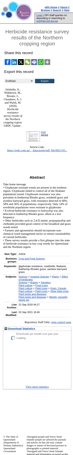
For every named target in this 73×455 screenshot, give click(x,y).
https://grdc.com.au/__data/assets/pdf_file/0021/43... (37, 150)
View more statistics (37, 386)
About (64, 7)
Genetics (46, 282)
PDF (43, 132)
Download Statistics (19, 328)
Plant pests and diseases (32, 294)
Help (66, 10)
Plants (55, 276)
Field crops (41, 288)
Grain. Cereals (58, 288)
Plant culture (26, 285)
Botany (34, 282)
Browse (45, 10)
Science (23, 276)
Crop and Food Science (32, 258)
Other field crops (59, 291)
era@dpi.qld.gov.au (47, 21)
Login (39, 15)
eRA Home (51, 7)
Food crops (41, 285)
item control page (61, 322)
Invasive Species (39, 276)
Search (57, 10)
